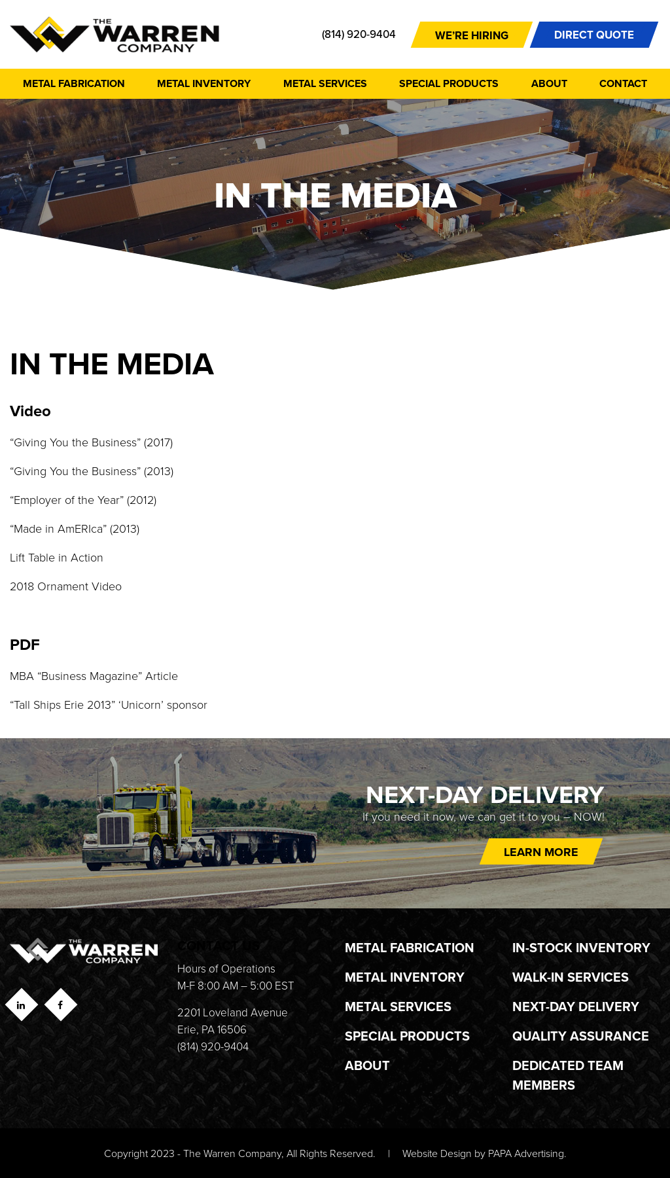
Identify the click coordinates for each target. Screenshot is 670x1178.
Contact (623, 83)
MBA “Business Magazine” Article (94, 675)
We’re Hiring (471, 35)
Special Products (449, 83)
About (549, 83)
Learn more (541, 852)
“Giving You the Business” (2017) (91, 442)
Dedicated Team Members (568, 1075)
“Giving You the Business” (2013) (91, 470)
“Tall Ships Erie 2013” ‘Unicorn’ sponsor (110, 704)
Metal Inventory (204, 83)
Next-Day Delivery (575, 1006)
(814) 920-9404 (359, 34)
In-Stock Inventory (581, 947)
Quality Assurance (580, 1035)
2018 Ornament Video (66, 586)
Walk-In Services (570, 976)
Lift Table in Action (56, 557)
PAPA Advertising (526, 1153)
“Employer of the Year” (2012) (85, 499)
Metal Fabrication (74, 83)
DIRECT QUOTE (594, 35)
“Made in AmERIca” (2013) (74, 528)
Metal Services (325, 83)
